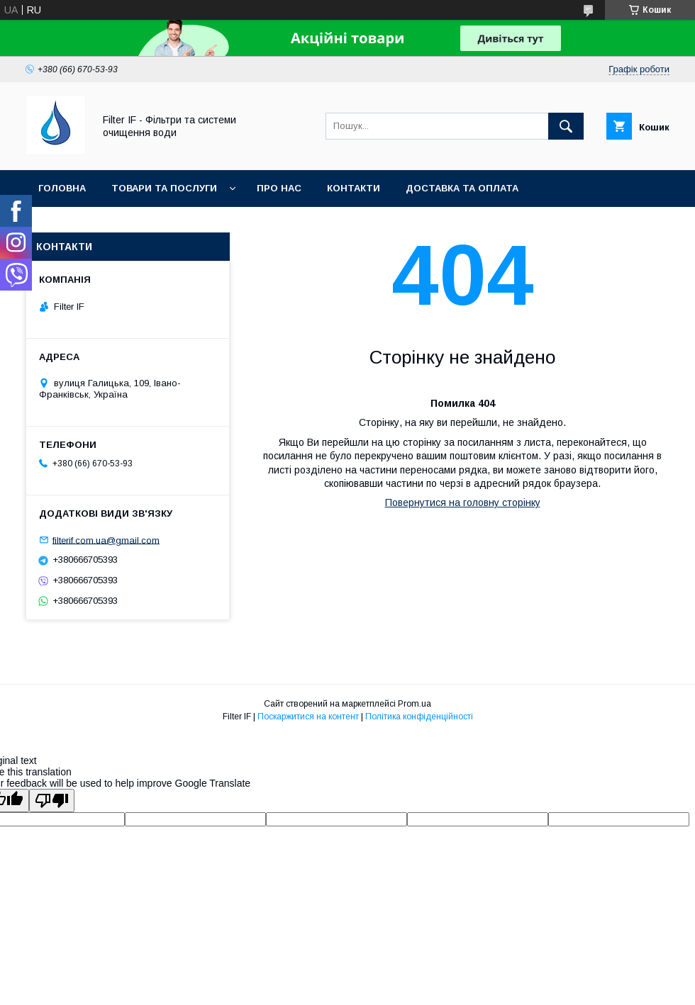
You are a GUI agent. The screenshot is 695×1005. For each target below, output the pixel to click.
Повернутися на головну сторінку (462, 502)
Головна (62, 188)
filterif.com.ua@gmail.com (106, 539)
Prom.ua (414, 704)
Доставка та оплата (462, 188)
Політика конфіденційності (419, 717)
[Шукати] (566, 126)
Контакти (353, 188)
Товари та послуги (164, 188)
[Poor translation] (51, 800)
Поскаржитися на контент (308, 717)
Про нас (279, 188)
